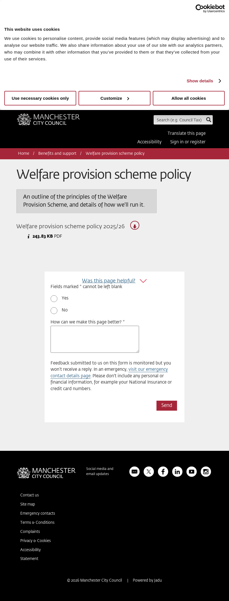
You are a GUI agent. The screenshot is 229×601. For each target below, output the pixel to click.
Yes (65, 298)
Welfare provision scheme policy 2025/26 (77, 225)
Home (23, 154)
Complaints (30, 532)
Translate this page (187, 133)
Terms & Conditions (37, 523)
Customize (115, 98)
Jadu (158, 580)
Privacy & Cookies (35, 541)
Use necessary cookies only (40, 98)
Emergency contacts (37, 514)
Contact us (29, 495)
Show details (200, 80)
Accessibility (149, 142)
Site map (27, 504)
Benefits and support (57, 154)
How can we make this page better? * (88, 322)
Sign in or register (188, 142)
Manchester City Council (48, 121)
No (65, 310)
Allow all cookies (188, 98)
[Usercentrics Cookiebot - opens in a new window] (200, 8)
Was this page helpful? (108, 281)
